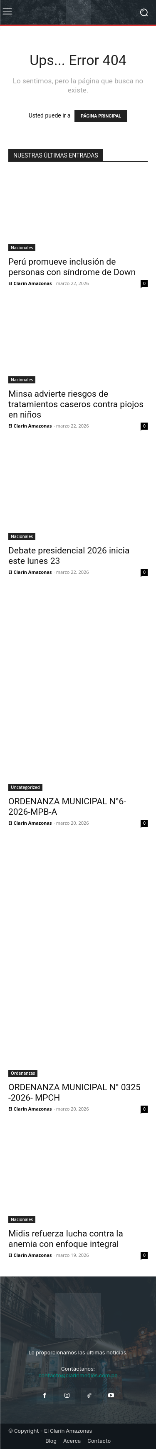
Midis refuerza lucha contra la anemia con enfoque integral (65, 1239)
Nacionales (22, 247)
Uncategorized (25, 787)
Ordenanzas (23, 1073)
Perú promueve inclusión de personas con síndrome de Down (72, 267)
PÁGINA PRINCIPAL (101, 116)
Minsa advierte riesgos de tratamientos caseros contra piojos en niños (76, 404)
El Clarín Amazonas (30, 283)
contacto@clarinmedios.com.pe (77, 1375)
